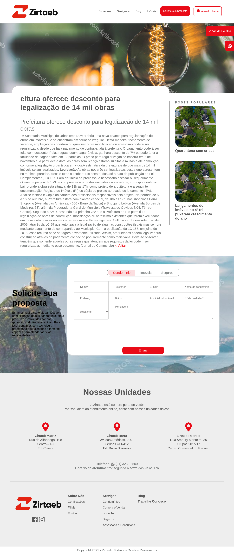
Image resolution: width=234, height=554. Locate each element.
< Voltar (120, 245)
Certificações (76, 501)
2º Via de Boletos (220, 31)
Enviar (143, 350)
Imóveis (151, 11)
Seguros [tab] (167, 272)
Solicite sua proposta (175, 11)
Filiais (71, 507)
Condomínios (111, 501)
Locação (108, 513)
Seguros (108, 519)
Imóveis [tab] (145, 272)
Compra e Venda (114, 507)
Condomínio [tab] (122, 272)
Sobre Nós (105, 11)
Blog (138, 11)
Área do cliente (210, 11)
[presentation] (151, 342)
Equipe (72, 513)
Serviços (122, 11)
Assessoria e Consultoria (119, 525)
